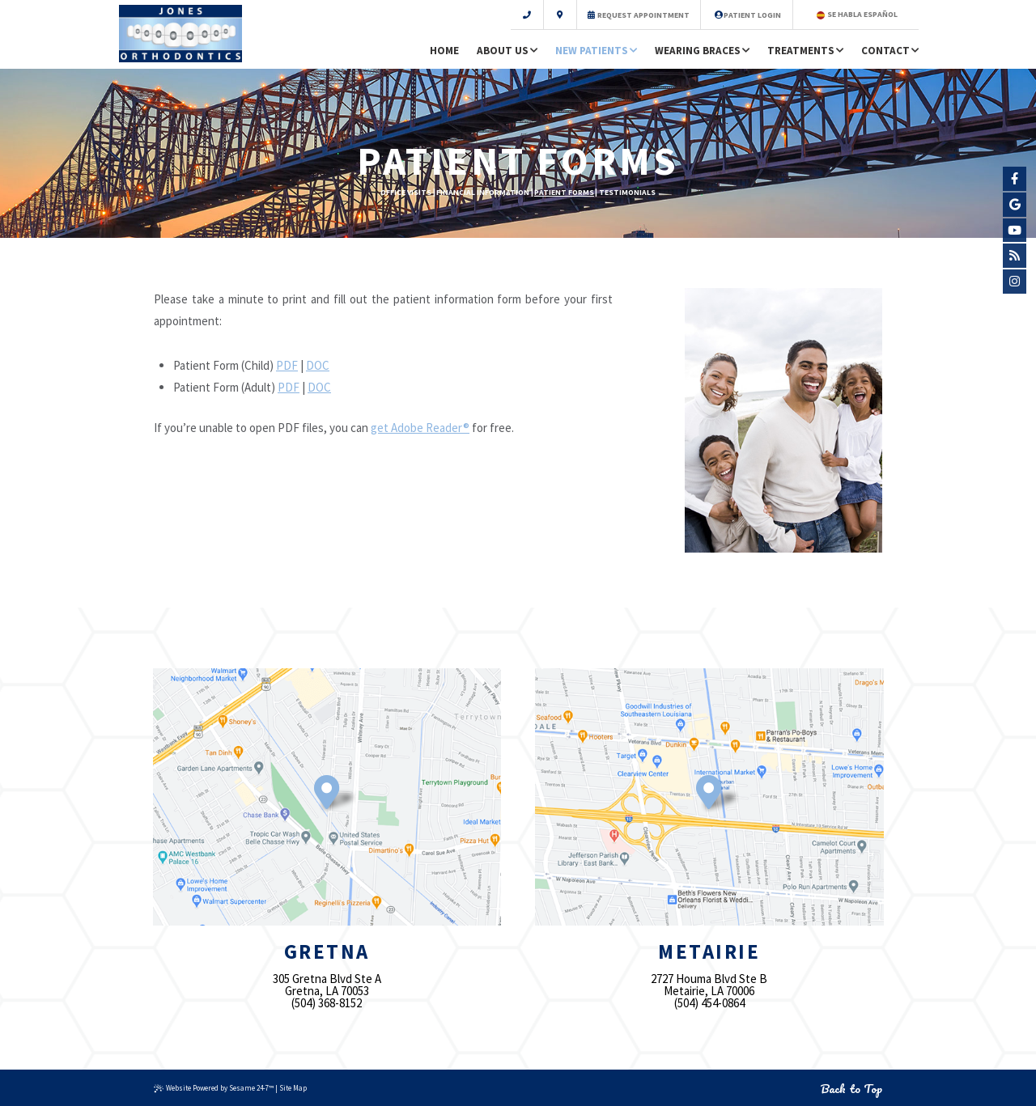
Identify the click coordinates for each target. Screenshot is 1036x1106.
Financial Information (482, 192)
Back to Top (851, 1088)
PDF (287, 365)
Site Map (293, 1087)
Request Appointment (639, 14)
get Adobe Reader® (420, 427)
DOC (317, 365)
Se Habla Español (857, 14)
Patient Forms (564, 192)
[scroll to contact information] (544, 14)
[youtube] (1015, 230)
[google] (1015, 205)
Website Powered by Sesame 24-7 (214, 1088)
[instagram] (1015, 281)
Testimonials (627, 192)
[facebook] (1015, 179)
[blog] (1015, 256)
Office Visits (405, 192)
